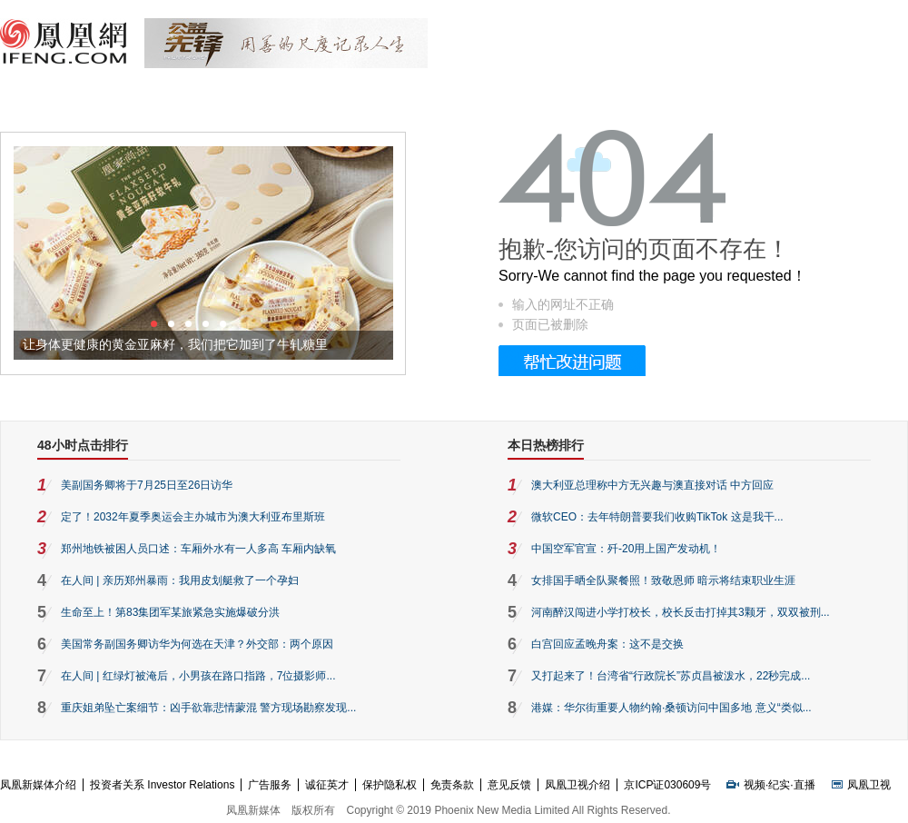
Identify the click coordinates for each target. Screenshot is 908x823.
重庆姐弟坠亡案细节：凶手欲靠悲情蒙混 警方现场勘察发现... (208, 707)
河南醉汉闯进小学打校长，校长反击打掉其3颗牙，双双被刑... (680, 612)
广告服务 (269, 784)
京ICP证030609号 (667, 784)
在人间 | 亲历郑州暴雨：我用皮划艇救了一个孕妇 (180, 580)
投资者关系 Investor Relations (162, 784)
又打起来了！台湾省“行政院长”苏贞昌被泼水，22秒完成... (670, 675)
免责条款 (452, 784)
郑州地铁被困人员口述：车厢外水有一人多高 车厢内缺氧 (198, 548)
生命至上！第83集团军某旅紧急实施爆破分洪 (170, 612)
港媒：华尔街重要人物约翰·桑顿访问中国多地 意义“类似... (671, 707)
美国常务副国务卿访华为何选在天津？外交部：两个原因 (197, 644)
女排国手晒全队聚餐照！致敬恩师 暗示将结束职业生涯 (663, 580)
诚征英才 (327, 784)
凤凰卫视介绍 (577, 784)
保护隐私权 (389, 784)
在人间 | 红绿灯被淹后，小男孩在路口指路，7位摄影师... (198, 675)
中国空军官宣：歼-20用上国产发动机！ (626, 548)
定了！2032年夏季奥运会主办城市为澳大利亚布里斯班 (193, 517)
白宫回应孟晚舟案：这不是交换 (607, 644)
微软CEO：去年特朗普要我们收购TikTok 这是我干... (657, 517)
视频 (754, 784)
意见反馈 (509, 784)
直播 (804, 784)
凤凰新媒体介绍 (38, 784)
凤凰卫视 (869, 784)
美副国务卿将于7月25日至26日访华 (146, 485)
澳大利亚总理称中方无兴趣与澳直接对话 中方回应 (652, 485)
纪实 (779, 784)
